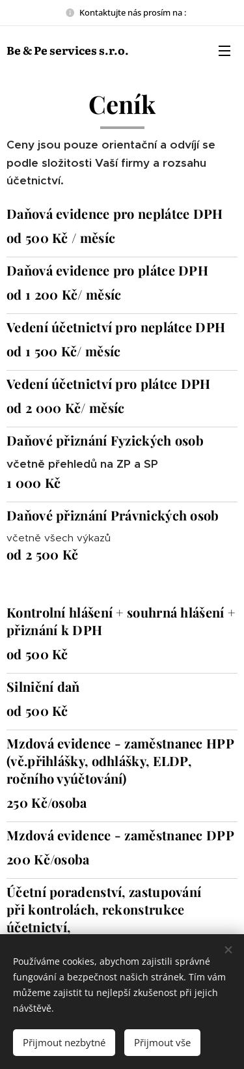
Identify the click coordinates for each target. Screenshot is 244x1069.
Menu (224, 50)
